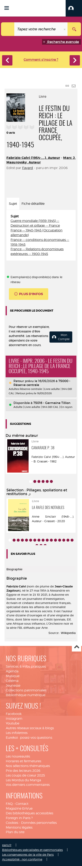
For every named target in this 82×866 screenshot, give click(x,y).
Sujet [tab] (13, 204)
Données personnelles (39, 823)
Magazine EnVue (19, 808)
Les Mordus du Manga (23, 780)
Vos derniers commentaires (28, 785)
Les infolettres (17, 733)
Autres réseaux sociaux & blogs (30, 728)
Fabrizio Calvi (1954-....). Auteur (33, 158)
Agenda (12, 671)
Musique (12, 676)
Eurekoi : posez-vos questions (29, 738)
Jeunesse (13, 685)
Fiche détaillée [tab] (33, 204)
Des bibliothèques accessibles (29, 813)
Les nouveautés (18, 756)
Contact (22, 804)
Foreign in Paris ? (19, 818)
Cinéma (12, 681)
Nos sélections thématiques (28, 766)
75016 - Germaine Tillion (51, 403)
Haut (76, 647)
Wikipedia (68, 633)
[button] (74, 8)
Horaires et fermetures (23, 761)
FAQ (9, 804)
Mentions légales (19, 827)
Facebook (14, 714)
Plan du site (15, 832)
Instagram (14, 719)
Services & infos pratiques (26, 666)
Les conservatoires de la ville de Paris (28, 854)
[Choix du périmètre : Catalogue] (7, 29)
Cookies (12, 823)
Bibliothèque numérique (25, 695)
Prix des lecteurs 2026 (23, 771)
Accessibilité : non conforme (22, 859)
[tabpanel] (41, 235)
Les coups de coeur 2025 (25, 775)
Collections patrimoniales (26, 690)
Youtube (12, 723)
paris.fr (6, 845)
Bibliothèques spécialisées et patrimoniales (32, 850)
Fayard (27, 168)
